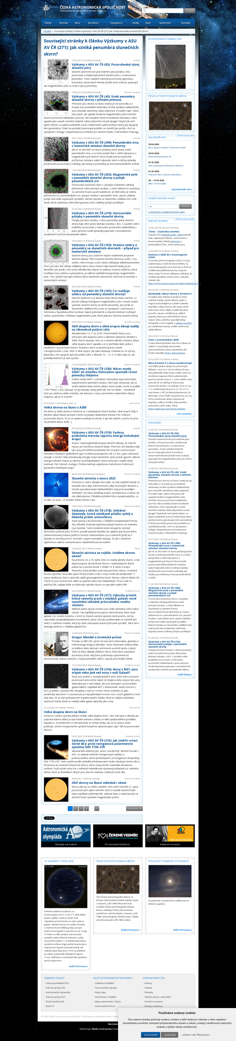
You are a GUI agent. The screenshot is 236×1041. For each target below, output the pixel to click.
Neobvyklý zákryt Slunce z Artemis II (169, 293)
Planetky (148, 992)
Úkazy (137, 548)
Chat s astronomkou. (175, 352)
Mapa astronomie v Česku (108, 1001)
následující (133, 808)
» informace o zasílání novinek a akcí (166, 211)
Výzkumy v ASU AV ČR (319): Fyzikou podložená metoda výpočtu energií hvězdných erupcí (105, 435)
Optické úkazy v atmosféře (157, 996)
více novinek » (184, 413)
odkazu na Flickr (184, 323)
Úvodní (47, 31)
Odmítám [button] (170, 1034)
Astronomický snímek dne (164, 38)
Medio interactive (102, 1028)
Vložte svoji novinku (185, 219)
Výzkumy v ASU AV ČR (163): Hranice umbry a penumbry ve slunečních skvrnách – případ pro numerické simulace (105, 248)
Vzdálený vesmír (132, 591)
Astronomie (135, 403)
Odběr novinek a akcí (161, 198)
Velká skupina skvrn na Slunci (65, 712)
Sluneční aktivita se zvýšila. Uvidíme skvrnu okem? (103, 554)
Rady (148, 22)
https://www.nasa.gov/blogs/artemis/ (167, 408)
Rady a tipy (100, 992)
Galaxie (148, 987)
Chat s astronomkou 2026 (163, 339)
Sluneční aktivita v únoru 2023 (93, 478)
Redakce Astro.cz (68, 403)
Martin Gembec (95, 322)
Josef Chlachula (172, 227)
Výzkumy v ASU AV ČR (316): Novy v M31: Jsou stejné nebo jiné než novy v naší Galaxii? (105, 670)
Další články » (185, 674)
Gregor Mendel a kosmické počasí (96, 637)
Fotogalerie (116, 22)
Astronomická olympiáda (58, 992)
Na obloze (93, 22)
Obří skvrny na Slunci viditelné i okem (99, 783)
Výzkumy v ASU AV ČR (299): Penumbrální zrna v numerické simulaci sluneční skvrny (105, 144)
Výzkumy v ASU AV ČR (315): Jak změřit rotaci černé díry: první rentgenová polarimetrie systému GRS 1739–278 (105, 743)
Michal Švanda (94, 60)
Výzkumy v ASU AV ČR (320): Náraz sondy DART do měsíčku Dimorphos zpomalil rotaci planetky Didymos (104, 372)
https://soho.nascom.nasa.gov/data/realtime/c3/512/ (174, 283)
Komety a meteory (153, 1006)
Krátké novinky (158, 220)
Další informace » (78, 966)
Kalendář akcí (157, 137)
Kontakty (185, 22)
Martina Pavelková (96, 474)
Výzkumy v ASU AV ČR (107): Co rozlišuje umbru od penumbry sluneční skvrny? (101, 292)
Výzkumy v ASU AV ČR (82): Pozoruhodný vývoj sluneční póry (105, 66)
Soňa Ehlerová (171, 336)
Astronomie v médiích (105, 996)
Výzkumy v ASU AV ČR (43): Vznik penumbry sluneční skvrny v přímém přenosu (103, 98)
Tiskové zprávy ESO (55, 996)
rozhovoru (175, 241)
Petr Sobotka (94, 778)
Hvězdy (136, 60)
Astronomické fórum (105, 1006)
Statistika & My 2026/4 (172, 234)
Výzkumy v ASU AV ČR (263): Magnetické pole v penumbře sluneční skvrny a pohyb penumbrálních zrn (105, 177)
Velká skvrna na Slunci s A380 (65, 407)
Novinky (63, 22)
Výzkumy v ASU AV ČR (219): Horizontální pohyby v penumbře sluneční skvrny (101, 214)
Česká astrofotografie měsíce (167, 96)
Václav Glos (93, 633)
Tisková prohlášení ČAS (57, 983)
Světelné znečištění (104, 983)
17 (97, 808)
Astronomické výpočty (106, 987)
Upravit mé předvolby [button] (196, 1034)
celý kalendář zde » (181, 189)
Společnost (165, 22)
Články (48, 22)
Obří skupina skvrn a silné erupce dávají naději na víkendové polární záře (105, 327)
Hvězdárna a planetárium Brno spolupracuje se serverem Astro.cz (115, 1016)
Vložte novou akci (186, 135)
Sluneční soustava (132, 92)
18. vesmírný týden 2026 (59, 861)
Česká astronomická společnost (64, 1016)
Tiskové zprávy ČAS (55, 987)
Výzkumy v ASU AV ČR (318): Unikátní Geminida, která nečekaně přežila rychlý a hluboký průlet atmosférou (102, 513)
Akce (77, 22)
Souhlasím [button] (151, 1034)
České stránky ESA (55, 1001)
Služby (135, 22)
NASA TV (50, 1006)
